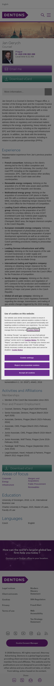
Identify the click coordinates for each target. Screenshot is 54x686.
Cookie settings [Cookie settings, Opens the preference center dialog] (27, 358)
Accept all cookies (27, 373)
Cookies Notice (33, 330)
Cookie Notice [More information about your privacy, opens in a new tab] (17, 350)
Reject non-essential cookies (27, 365)
